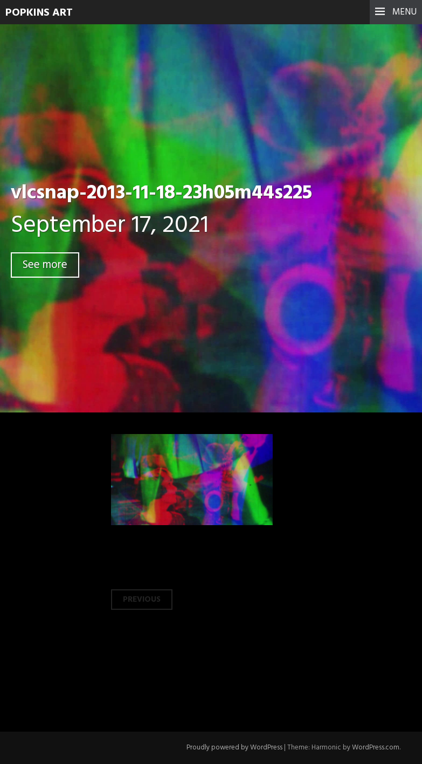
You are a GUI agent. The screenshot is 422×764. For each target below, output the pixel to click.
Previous (142, 599)
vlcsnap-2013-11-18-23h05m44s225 (161, 193)
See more (45, 265)
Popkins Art (39, 13)
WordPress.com (375, 747)
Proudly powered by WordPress (234, 747)
